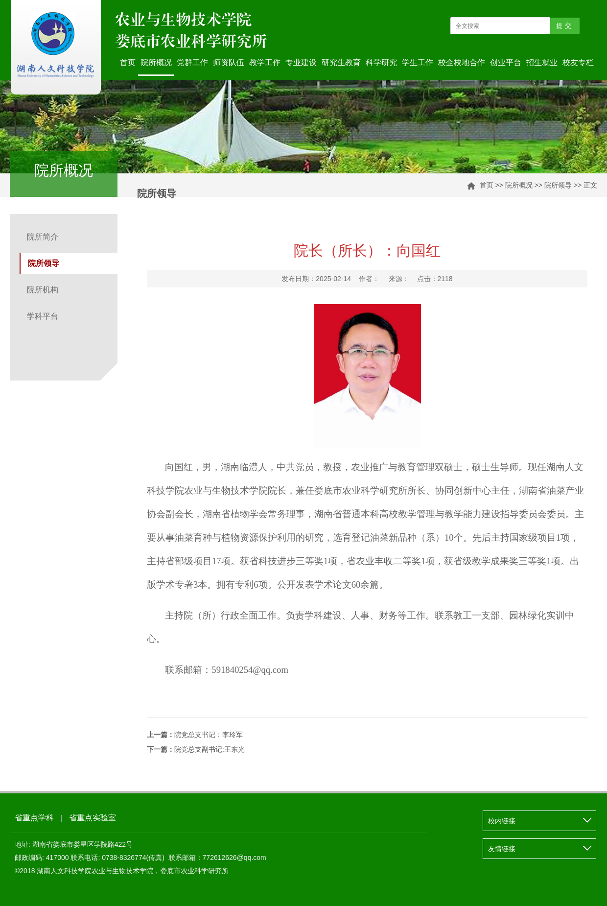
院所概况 (156, 62)
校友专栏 (578, 62)
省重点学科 (34, 817)
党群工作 (192, 62)
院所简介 (42, 237)
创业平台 (505, 62)
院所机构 (42, 290)
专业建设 (301, 62)
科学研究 (381, 62)
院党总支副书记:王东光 (196, 749)
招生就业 (542, 62)
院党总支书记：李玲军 (195, 735)
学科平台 (42, 316)
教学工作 (264, 62)
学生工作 (417, 62)
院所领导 (558, 185)
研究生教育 (341, 62)
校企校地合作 (461, 62)
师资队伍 (228, 62)
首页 (128, 62)
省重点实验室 (92, 817)
